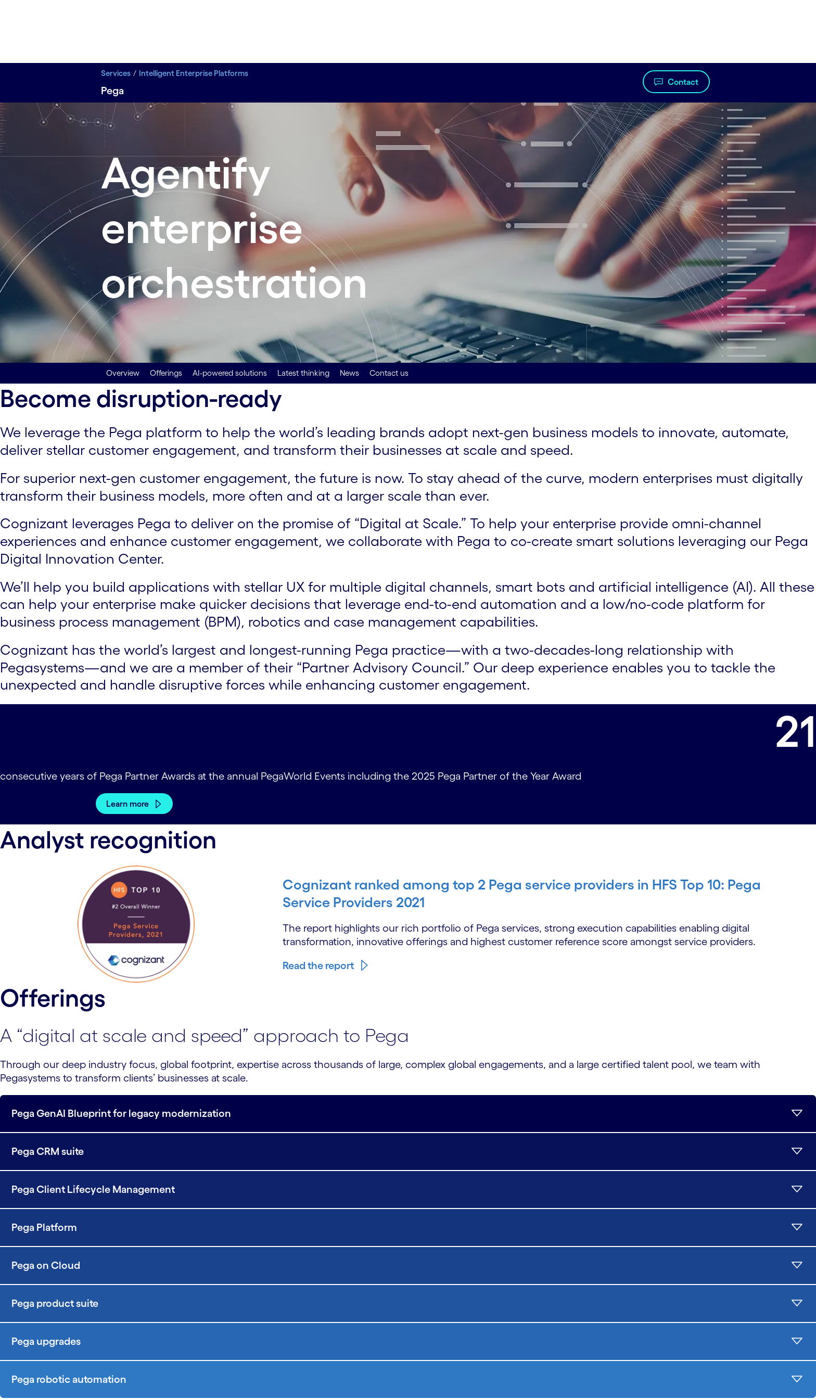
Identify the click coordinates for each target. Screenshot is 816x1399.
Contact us (389, 372)
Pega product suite (54, 1303)
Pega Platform (44, 1227)
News (349, 372)
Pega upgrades (46, 1341)
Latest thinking (303, 372)
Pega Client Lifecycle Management (93, 1189)
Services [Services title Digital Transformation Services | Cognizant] (116, 73)
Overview (122, 372)
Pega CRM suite (47, 1151)
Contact (683, 81)
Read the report (318, 965)
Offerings (166, 372)
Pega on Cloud (45, 1265)
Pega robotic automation (68, 1379)
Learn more (127, 803)
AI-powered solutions (230, 372)
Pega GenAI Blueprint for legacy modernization (121, 1113)
